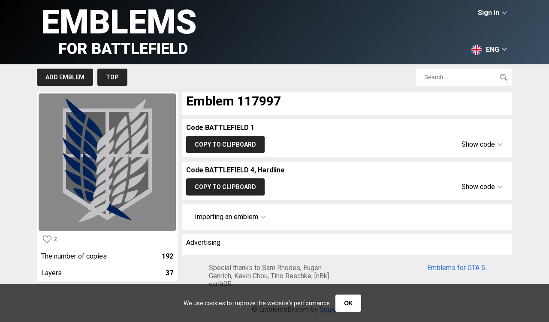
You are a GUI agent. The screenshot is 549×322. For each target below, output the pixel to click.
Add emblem (64, 77)
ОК (348, 303)
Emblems (119, 30)
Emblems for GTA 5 (456, 268)
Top (112, 77)
